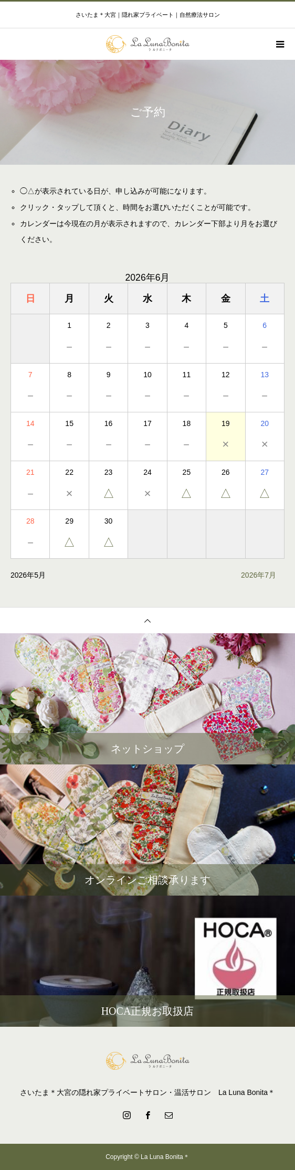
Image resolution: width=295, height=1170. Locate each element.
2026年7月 (258, 575)
